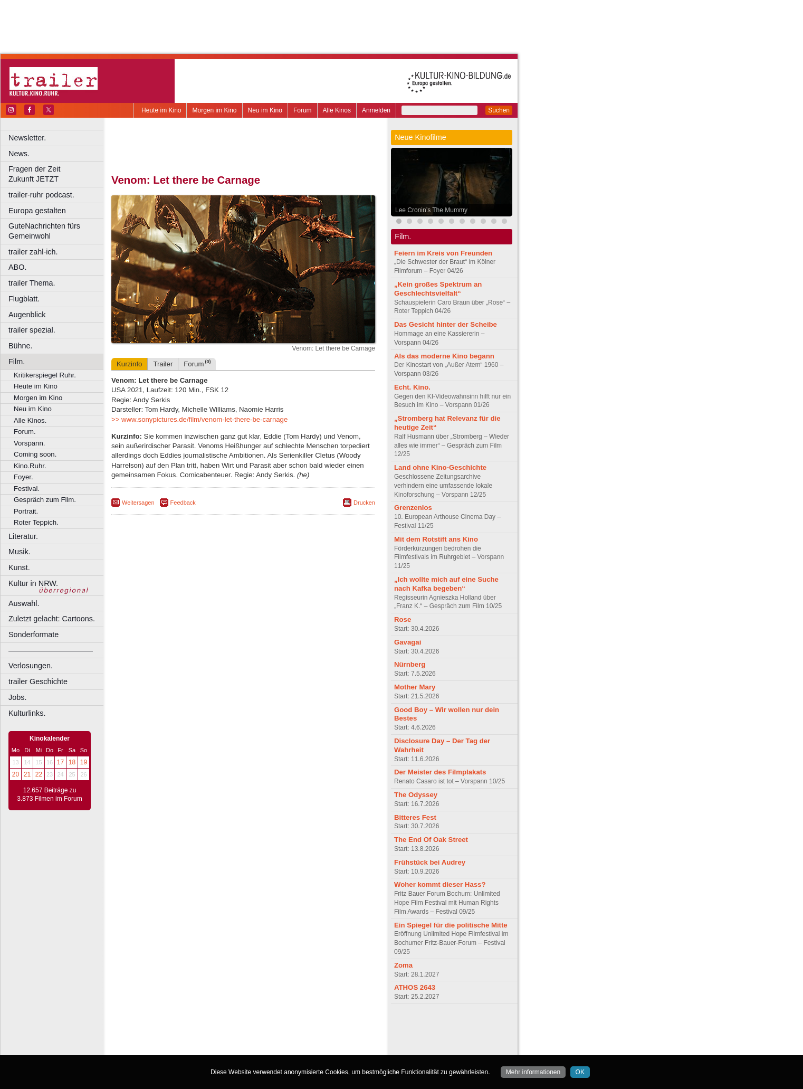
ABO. (17, 267)
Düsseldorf (290, 1047)
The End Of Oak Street (431, 840)
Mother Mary (414, 687)
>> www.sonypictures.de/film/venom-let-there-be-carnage (199, 419)
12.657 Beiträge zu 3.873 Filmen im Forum (49, 794)
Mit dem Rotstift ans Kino (436, 539)
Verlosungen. (30, 665)
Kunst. (19, 567)
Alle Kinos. (30, 420)
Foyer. (23, 477)
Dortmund (257, 1047)
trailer (243, 1038)
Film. (16, 361)
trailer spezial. (31, 330)
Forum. (25, 431)
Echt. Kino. (412, 387)
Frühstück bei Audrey (429, 862)
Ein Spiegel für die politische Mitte (451, 925)
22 (38, 774)
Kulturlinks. (26, 713)
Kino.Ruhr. (30, 466)
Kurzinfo (129, 364)
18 (72, 762)
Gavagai (407, 642)
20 (15, 774)
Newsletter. (27, 138)
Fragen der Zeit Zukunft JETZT (57, 174)
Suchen (499, 110)
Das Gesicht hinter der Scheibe (445, 324)
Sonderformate (33, 634)
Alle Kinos (337, 110)
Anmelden (376, 110)
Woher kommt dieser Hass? (439, 884)
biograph (158, 1038)
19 (83, 762)
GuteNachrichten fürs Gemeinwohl (44, 231)
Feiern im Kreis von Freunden (443, 253)
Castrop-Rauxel (218, 1047)
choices (187, 1038)
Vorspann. (29, 443)
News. (19, 153)
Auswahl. (23, 603)
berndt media (197, 1029)
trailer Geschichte (38, 681)
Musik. (19, 551)
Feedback (183, 502)
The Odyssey (415, 795)
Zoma (403, 965)
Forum (302, 110)
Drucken (364, 502)
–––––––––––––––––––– (50, 650)
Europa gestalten (37, 210)
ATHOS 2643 (414, 987)
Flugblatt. (24, 299)
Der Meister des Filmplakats (440, 772)
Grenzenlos (413, 508)
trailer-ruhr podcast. (41, 195)
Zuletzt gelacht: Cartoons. (51, 618)
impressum (237, 1029)
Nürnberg (409, 664)
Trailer (163, 364)
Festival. (27, 489)
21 (27, 774)
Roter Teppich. (36, 522)
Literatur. (23, 536)
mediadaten (329, 1029)
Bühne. (20, 346)
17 (60, 762)
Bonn (185, 1047)
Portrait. (26, 511)
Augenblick (26, 314)
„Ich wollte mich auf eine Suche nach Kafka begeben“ (446, 583)
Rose (402, 619)
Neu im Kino (265, 110)
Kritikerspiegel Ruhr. (45, 375)
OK (580, 1072)
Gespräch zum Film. (45, 500)
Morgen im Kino (214, 110)
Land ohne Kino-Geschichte (440, 467)
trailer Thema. (31, 283)
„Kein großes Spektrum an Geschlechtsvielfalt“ (438, 288)
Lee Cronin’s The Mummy (431, 210)
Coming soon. (35, 454)
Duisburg (321, 1047)
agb (302, 1029)
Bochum (162, 1047)
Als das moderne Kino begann (444, 356)
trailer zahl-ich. (33, 252)
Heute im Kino (161, 110)
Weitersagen (138, 502)
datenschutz (274, 1029)
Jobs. (17, 697)
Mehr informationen (533, 1072)
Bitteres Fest (415, 817)
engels (212, 1038)
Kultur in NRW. (33, 583)
